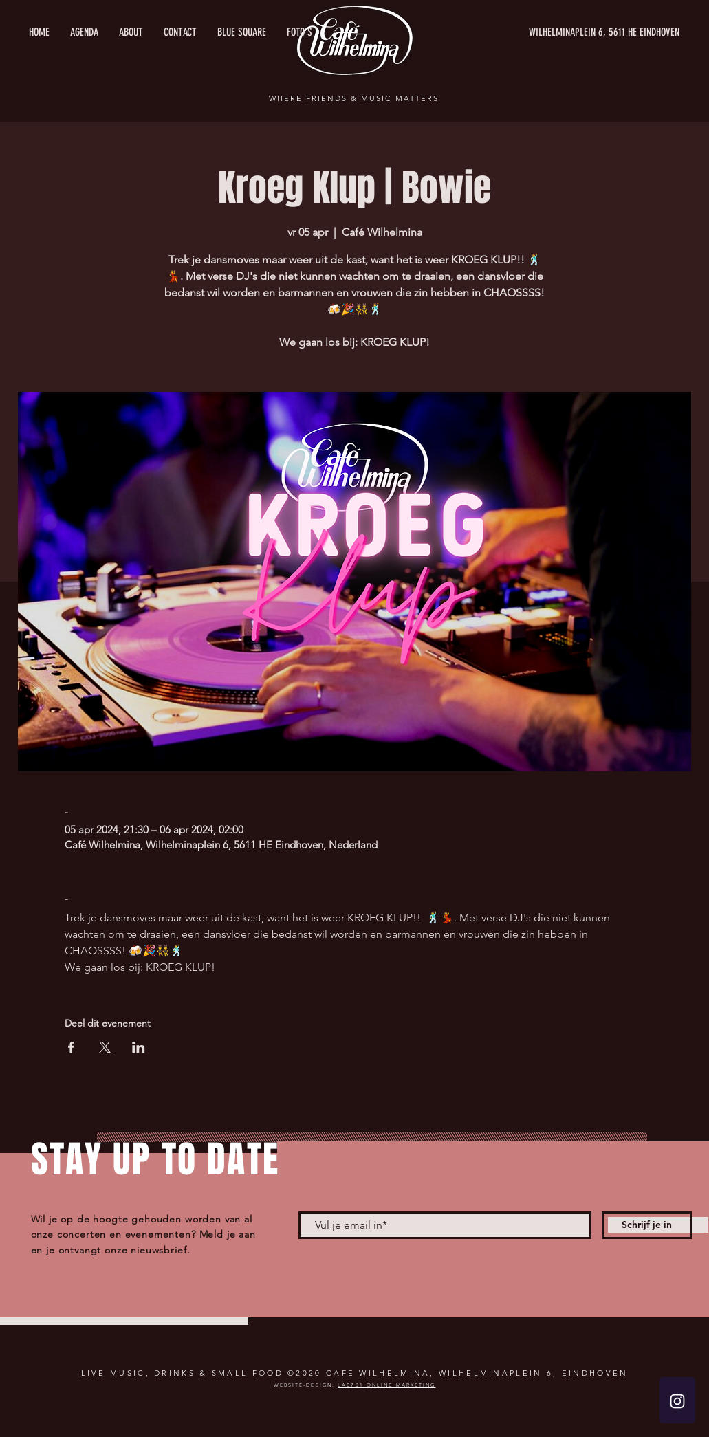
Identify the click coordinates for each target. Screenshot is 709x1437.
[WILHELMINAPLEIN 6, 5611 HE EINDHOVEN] (549, 32)
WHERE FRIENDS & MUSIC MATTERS (353, 98)
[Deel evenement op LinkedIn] (138, 1047)
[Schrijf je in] (647, 1225)
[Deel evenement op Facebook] (71, 1047)
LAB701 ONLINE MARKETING (386, 1385)
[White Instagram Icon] (677, 1401)
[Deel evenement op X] (104, 1047)
